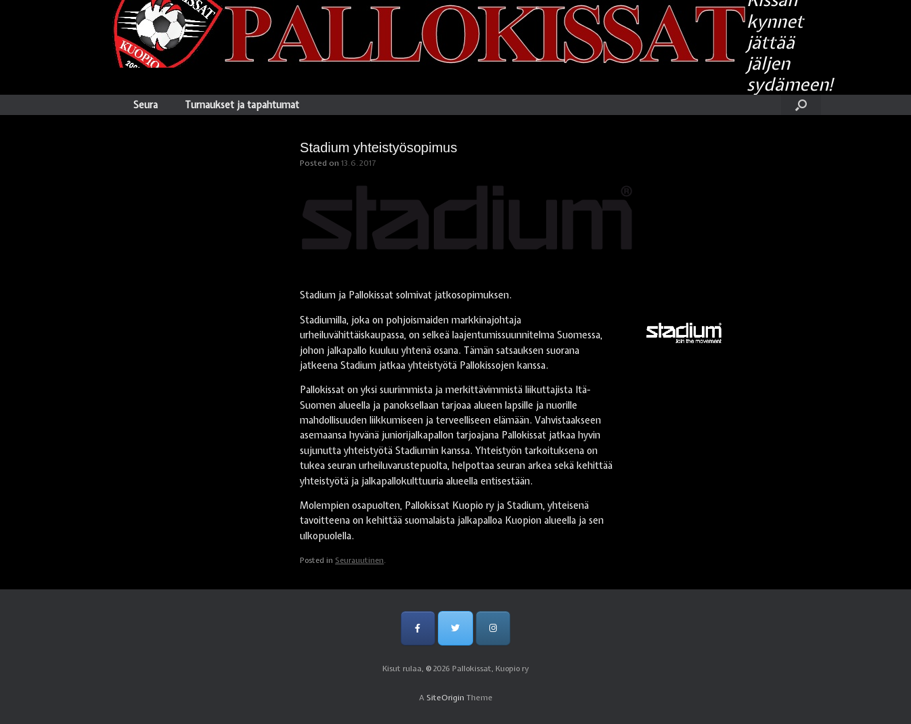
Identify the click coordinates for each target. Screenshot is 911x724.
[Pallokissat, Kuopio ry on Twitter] (455, 628)
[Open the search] (801, 105)
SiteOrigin (445, 697)
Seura (145, 105)
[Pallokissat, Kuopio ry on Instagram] (493, 628)
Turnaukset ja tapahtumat (242, 105)
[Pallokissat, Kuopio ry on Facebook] (418, 628)
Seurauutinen (359, 560)
